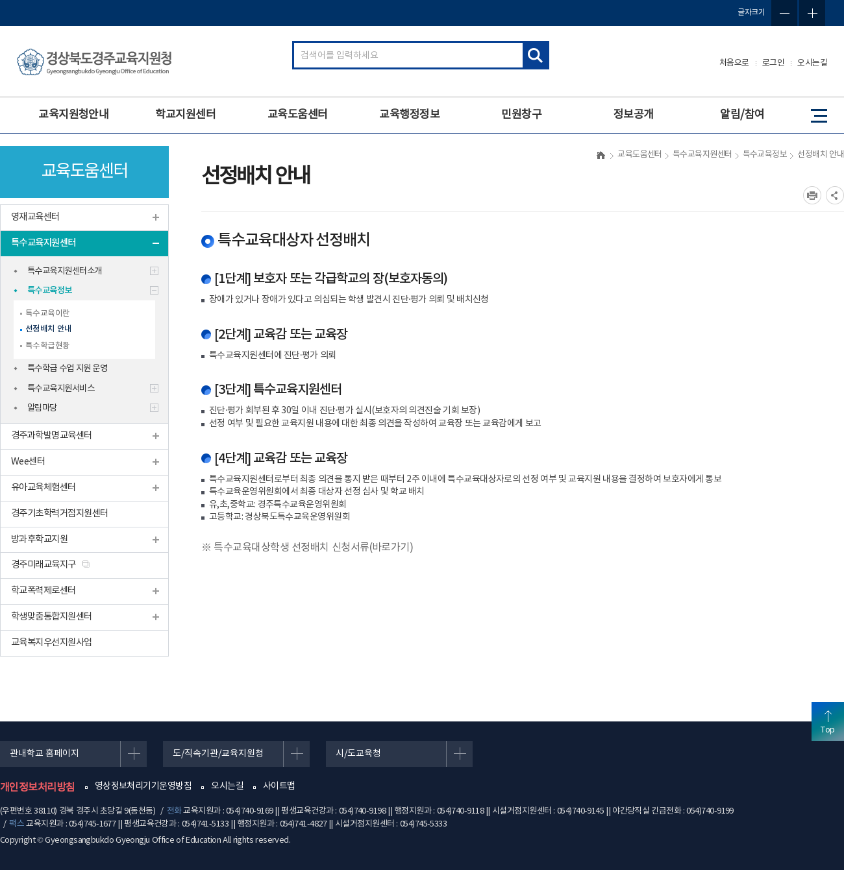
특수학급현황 (47, 345)
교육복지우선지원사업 (51, 642)
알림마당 (42, 408)
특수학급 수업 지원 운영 (67, 368)
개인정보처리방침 (37, 787)
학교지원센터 (185, 114)
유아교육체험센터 (43, 487)
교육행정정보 (409, 114)
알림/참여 (742, 114)
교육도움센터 (297, 114)
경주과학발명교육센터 (51, 435)
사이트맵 (279, 786)
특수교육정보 (49, 290)
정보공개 (634, 114)
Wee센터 (28, 461)
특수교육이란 (47, 313)
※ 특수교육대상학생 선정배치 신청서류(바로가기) (307, 547)
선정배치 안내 (48, 329)
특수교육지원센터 (43, 242)
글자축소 (784, 13)
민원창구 (521, 114)
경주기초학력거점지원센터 (59, 513)
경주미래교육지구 (43, 564)
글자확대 (812, 13)
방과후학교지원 (39, 539)
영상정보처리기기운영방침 (143, 786)
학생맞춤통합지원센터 (51, 616)
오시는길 (812, 63)
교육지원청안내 (73, 114)
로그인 (773, 63)
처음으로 (734, 63)
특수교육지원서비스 (60, 388)
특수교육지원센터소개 (64, 271)
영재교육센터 (35, 217)
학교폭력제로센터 (43, 590)
